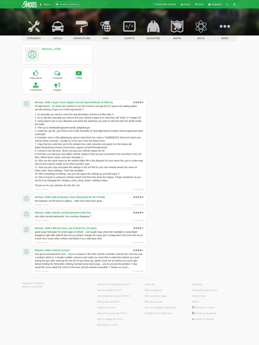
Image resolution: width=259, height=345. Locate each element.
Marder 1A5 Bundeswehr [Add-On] (72, 212)
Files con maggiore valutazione (160, 307)
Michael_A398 (51, 49)
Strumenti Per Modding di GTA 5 (113, 284)
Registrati (214, 4)
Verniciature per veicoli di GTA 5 (113, 296)
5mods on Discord (203, 319)
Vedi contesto (42, 189)
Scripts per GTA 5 (106, 307)
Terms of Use (198, 296)
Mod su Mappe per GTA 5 (110, 319)
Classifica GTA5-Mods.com (158, 313)
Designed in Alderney (33, 283)
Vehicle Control (61, 250)
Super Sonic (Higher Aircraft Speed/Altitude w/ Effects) (83, 102)
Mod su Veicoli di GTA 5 (109, 290)
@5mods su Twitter (203, 307)
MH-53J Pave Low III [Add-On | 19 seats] (74, 228)
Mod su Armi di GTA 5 (108, 301)
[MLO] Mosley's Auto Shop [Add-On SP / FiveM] (79, 197)
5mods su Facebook (204, 313)
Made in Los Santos (32, 286)
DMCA (195, 301)
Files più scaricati (153, 301)
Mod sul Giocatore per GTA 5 (112, 313)
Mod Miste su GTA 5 (107, 325)
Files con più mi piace (156, 296)
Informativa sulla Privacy (204, 290)
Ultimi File (150, 284)
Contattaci (197, 284)
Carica (185, 4)
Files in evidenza (153, 290)
